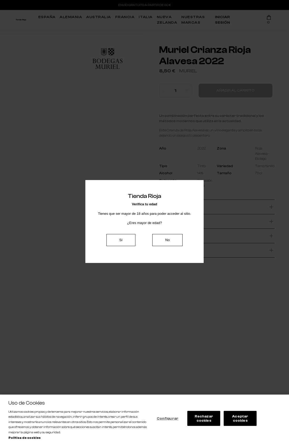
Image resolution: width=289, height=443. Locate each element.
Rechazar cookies (204, 418)
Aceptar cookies (240, 418)
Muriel (188, 71)
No (167, 240)
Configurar (167, 418)
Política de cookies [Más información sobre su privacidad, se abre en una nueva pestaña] (24, 438)
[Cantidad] (175, 90)
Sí (121, 240)
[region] (144, 419)
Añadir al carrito (235, 90)
